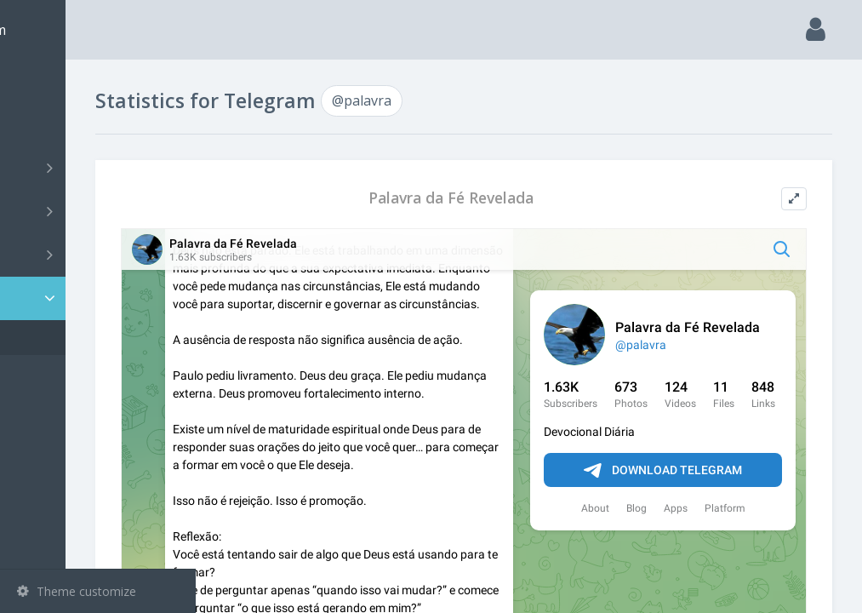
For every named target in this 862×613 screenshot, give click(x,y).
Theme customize (76, 591)
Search (44, 125)
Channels (100, 167)
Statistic (103, 298)
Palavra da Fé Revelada (516, 198)
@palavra (68, 337)
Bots (100, 254)
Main (41, 81)
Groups (100, 211)
